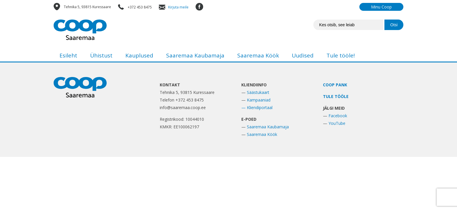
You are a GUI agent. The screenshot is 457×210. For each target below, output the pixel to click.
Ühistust (101, 55)
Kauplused (139, 55)
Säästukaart (258, 92)
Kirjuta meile (178, 7)
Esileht (68, 55)
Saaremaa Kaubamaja (195, 55)
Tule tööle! (340, 55)
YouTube (336, 123)
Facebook (337, 115)
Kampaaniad (258, 100)
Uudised (303, 55)
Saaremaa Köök (258, 55)
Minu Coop (381, 7)
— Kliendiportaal (257, 107)
